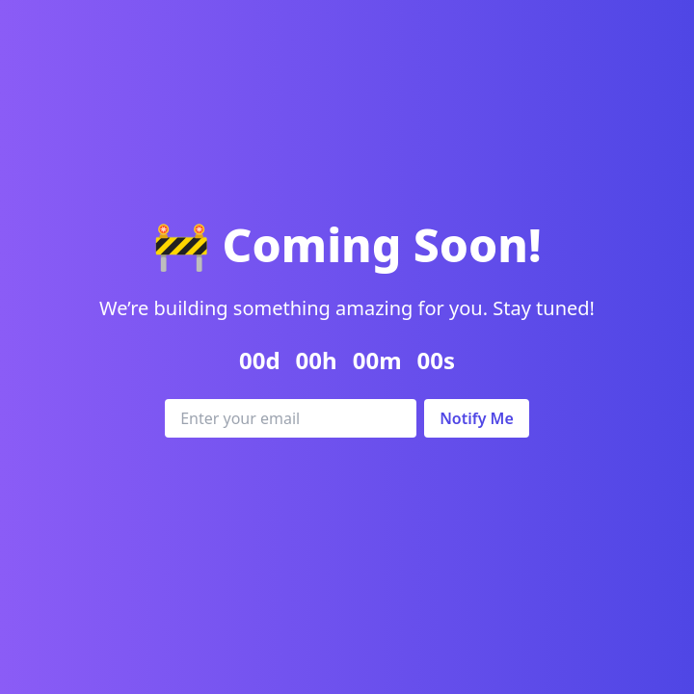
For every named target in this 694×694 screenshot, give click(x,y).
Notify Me (477, 418)
